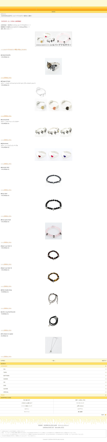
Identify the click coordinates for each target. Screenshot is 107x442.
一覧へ (53, 360)
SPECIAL (6, 392)
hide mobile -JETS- (59, 427)
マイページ (26, 411)
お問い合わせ (80, 406)
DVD (5, 385)
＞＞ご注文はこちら (6, 77)
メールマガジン (89, 9)
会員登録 (18, 9)
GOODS (6, 379)
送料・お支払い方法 (80, 400)
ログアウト (80, 409)
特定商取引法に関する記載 (50, 425)
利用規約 (40, 425)
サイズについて (80, 403)
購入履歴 (80, 411)
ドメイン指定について (26, 406)
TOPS (5, 372)
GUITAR (6, 388)
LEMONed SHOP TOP (48, 427)
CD (4, 382)
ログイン (54, 9)
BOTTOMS (6, 375)
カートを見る (104, 4)
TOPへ (103, 414)
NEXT (103, 360)
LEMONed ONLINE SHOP (9, 3)
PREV (3, 360)
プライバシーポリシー (63, 425)
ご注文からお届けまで (26, 403)
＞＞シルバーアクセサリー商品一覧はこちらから (14, 49)
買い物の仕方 (26, 400)
